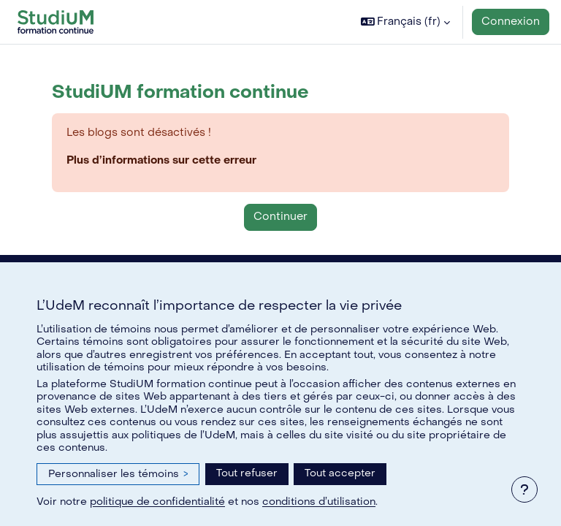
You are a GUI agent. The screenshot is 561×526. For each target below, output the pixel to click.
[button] (405, 22)
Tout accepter (340, 473)
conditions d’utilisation (318, 501)
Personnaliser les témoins (118, 474)
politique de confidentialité (157, 501)
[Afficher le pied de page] (524, 489)
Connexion (510, 21)
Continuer (280, 217)
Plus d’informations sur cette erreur (161, 160)
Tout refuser (247, 473)
